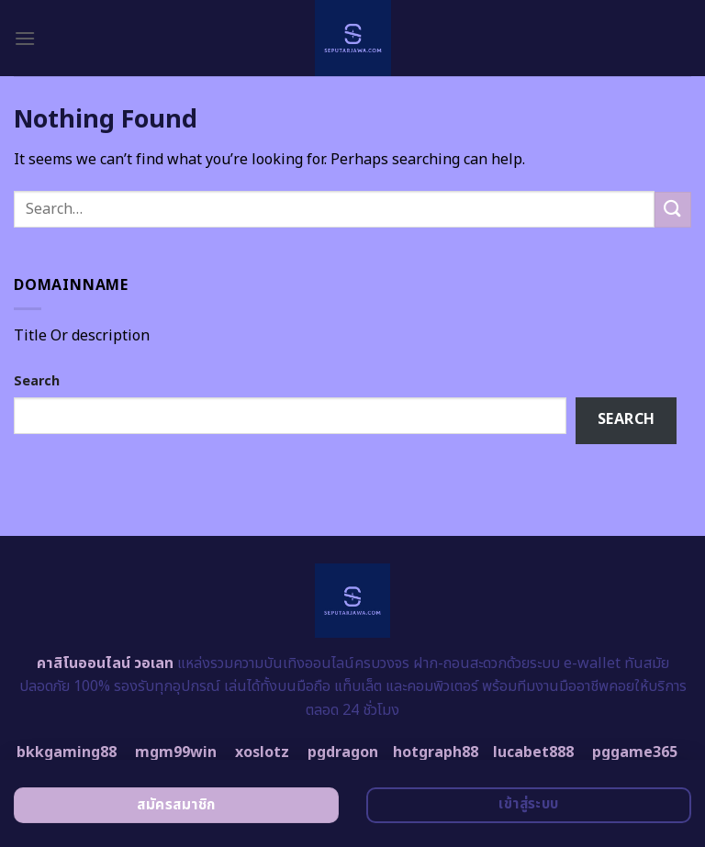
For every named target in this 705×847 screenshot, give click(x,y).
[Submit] (673, 210)
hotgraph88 (435, 752)
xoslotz (262, 752)
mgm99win (176, 752)
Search (37, 381)
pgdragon (343, 752)
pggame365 (634, 752)
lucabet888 (533, 752)
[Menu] (25, 38)
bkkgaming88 (67, 752)
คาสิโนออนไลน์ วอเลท (105, 663)
